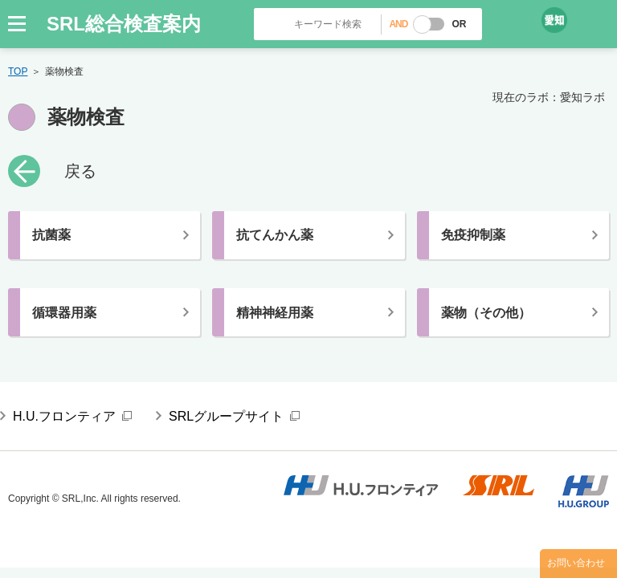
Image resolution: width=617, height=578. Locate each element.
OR (459, 24)
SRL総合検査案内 (124, 24)
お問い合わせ (576, 562)
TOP (17, 71)
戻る (80, 171)
